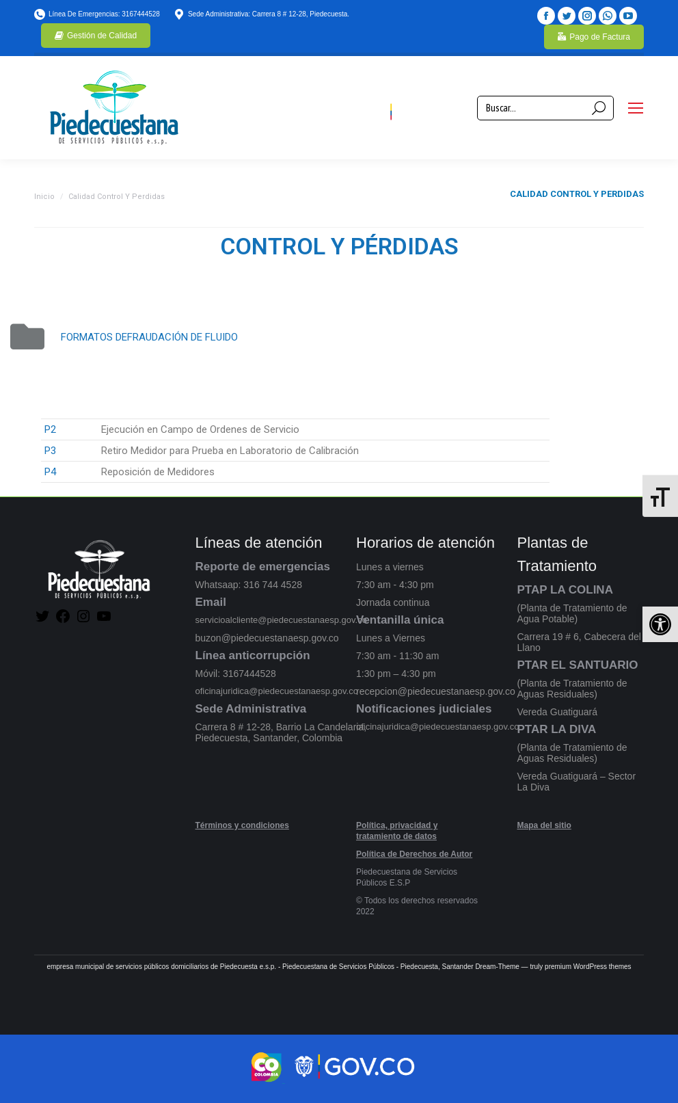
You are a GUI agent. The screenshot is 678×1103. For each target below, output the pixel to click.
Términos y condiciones (242, 825)
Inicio (44, 196)
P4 (50, 472)
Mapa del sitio (544, 825)
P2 (50, 429)
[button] (660, 624)
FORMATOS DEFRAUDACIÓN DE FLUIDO (149, 337)
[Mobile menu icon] (635, 108)
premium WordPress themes (588, 966)
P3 (50, 450)
